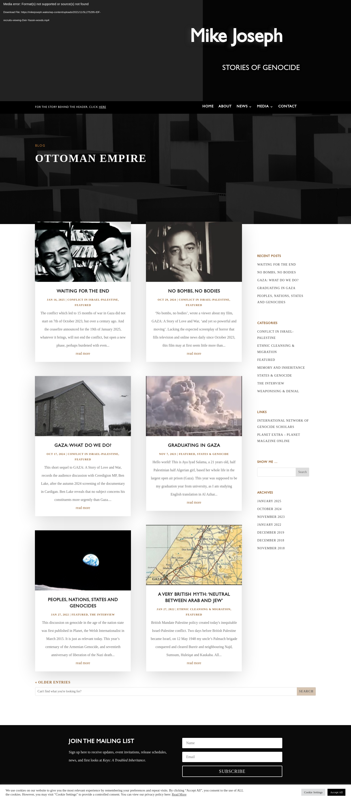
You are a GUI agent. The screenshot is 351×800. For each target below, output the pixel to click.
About (225, 107)
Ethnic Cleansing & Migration (204, 620)
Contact (287, 107)
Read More (179, 794)
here (102, 107)
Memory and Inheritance (281, 367)
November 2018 (271, 548)
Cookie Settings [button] (313, 792)
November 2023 (271, 517)
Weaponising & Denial (278, 391)
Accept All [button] (336, 792)
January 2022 (269, 524)
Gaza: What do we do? (82, 457)
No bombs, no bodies (194, 303)
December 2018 (270, 540)
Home (208, 107)
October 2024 (269, 509)
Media (263, 107)
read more (83, 365)
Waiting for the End (83, 303)
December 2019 (270, 532)
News (242, 107)
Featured (83, 316)
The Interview (102, 626)
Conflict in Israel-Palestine (92, 311)
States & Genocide (213, 465)
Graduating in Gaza (194, 457)
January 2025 (269, 501)
